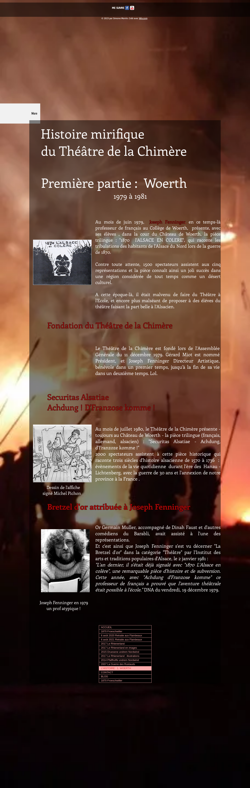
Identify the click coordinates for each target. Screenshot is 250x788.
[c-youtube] (132, 8)
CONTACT (107, 672)
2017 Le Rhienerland (113, 643)
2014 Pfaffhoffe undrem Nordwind (120, 660)
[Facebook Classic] (127, 8)
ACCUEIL (106, 627)
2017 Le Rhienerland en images (119, 647)
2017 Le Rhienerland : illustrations (120, 655)
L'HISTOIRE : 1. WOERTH (116, 668)
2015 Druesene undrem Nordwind (120, 651)
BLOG (104, 676)
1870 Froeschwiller (111, 631)
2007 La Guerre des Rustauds (118, 664)
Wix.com (143, 18)
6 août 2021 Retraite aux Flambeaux (121, 639)
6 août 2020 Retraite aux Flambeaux (121, 635)
